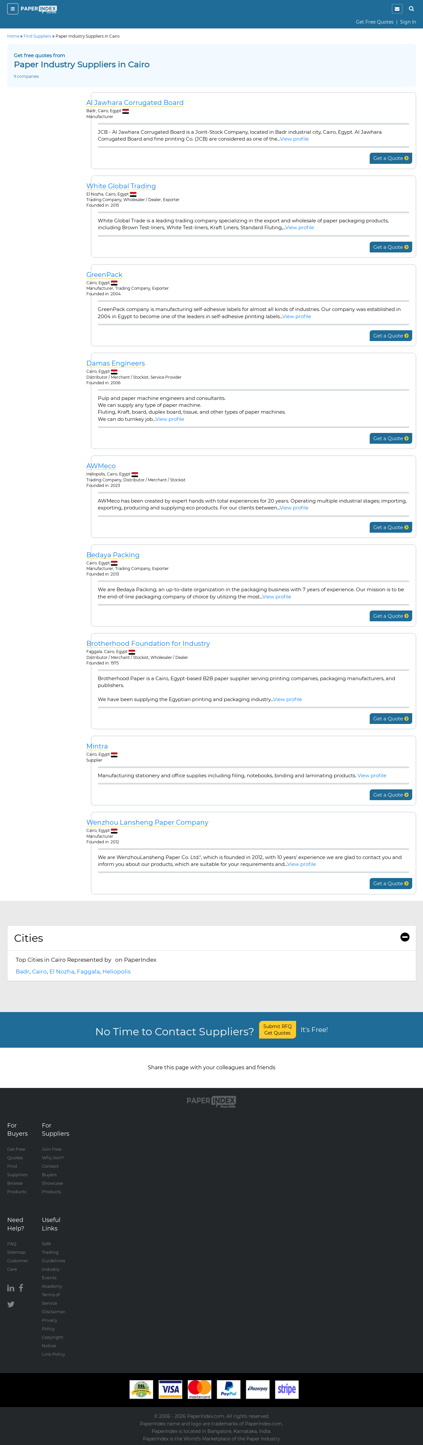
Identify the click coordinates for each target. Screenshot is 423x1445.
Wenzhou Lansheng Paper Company (147, 822)
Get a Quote (391, 158)
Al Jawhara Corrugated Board (135, 103)
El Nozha (61, 971)
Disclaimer (53, 1311)
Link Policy (53, 1354)
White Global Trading (121, 186)
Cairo (39, 971)
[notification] (397, 9)
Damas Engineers (115, 363)
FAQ (11, 1243)
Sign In (408, 22)
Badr (22, 971)
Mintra (97, 746)
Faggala (88, 971)
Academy (52, 1286)
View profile (294, 139)
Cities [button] (211, 938)
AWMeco (101, 466)
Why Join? (53, 1157)
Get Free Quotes (375, 22)
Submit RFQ (277, 1030)
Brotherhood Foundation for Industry (148, 643)
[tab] (212, 938)
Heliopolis (116, 971)
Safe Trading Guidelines (53, 1252)
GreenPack (104, 275)
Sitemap (16, 1252)
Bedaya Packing (113, 555)
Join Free (52, 1149)
